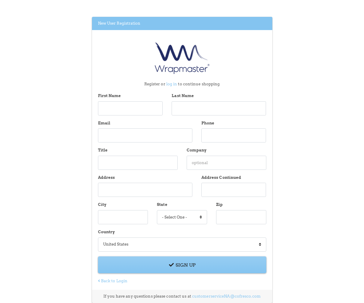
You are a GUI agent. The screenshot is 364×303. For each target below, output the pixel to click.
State (162, 204)
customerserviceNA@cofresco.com (226, 296)
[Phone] (233, 135)
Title (103, 150)
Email (104, 123)
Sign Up (182, 265)
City (102, 204)
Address (106, 177)
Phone (208, 123)
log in (171, 84)
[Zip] (241, 217)
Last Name (183, 95)
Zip (219, 204)
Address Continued (221, 177)
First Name (109, 95)
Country (106, 232)
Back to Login (113, 281)
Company (197, 150)
